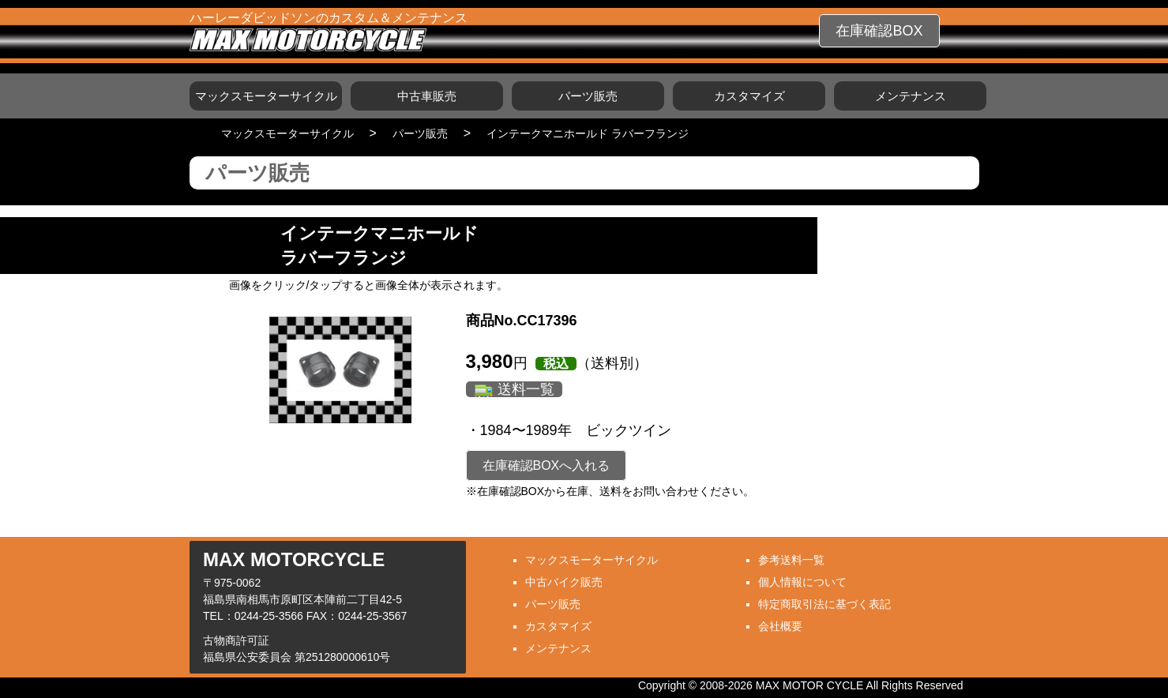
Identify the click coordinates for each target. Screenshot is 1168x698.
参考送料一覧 (791, 560)
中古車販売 (426, 96)
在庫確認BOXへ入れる (546, 465)
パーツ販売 (588, 96)
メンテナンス (910, 96)
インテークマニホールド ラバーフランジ (587, 133)
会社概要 (780, 626)
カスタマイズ (749, 96)
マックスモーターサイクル (266, 96)
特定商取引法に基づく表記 (824, 604)
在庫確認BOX (879, 31)
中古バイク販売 (564, 582)
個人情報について (802, 582)
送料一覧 (526, 389)
